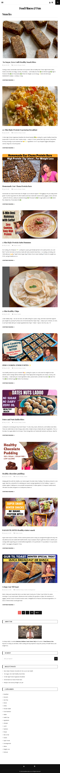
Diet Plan (6, 700)
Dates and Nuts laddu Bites (14, 419)
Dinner (5, 703)
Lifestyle (6, 723)
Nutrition (6, 729)
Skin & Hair (6, 734)
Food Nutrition (7, 711)
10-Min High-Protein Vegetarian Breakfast (21, 130)
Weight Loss (7, 749)
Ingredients (6, 720)
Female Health (7, 708)
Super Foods (7, 740)
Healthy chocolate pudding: (14, 473)
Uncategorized (31, 589)
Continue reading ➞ (8, 80)
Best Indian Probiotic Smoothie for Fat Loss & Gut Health (18, 671)
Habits (5, 714)
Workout (6, 752)
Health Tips (6, 717)
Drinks (5, 705)
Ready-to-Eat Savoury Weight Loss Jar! (13, 682)
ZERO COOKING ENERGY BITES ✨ (18, 365)
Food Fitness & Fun (30, 7)
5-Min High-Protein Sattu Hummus (18, 242)
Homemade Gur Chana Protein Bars (18, 186)
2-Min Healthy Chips (11, 311)
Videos (5, 746)
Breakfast (15, 132)
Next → (38, 612)
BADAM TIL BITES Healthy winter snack (20, 530)
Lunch (5, 726)
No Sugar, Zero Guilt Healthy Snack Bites (21, 62)
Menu (2, 2)
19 (32, 612)
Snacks (23, 65)
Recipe (19, 65)
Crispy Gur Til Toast (11, 587)
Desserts (15, 65)
